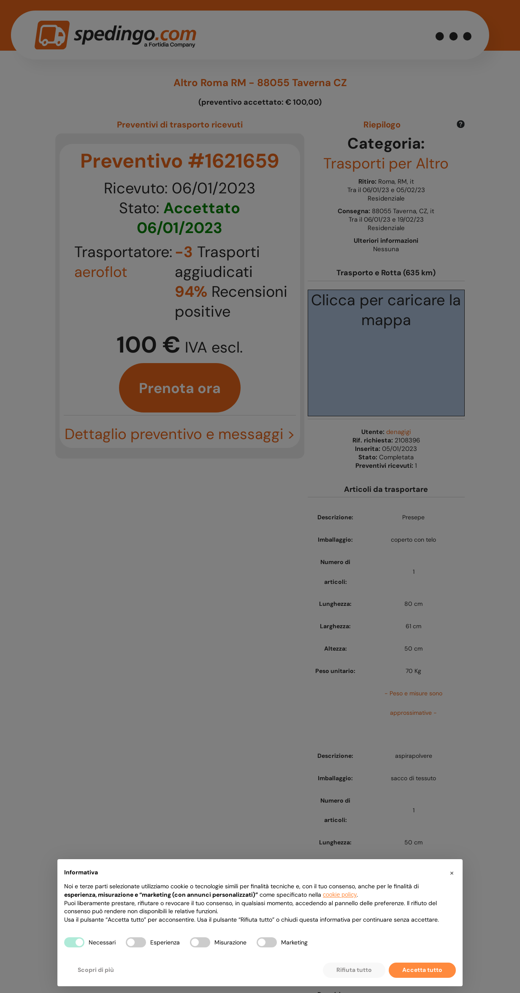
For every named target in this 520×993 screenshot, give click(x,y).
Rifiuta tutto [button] (354, 970)
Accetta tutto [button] (422, 970)
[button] (451, 872)
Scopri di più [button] (96, 970)
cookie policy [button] (340, 894)
